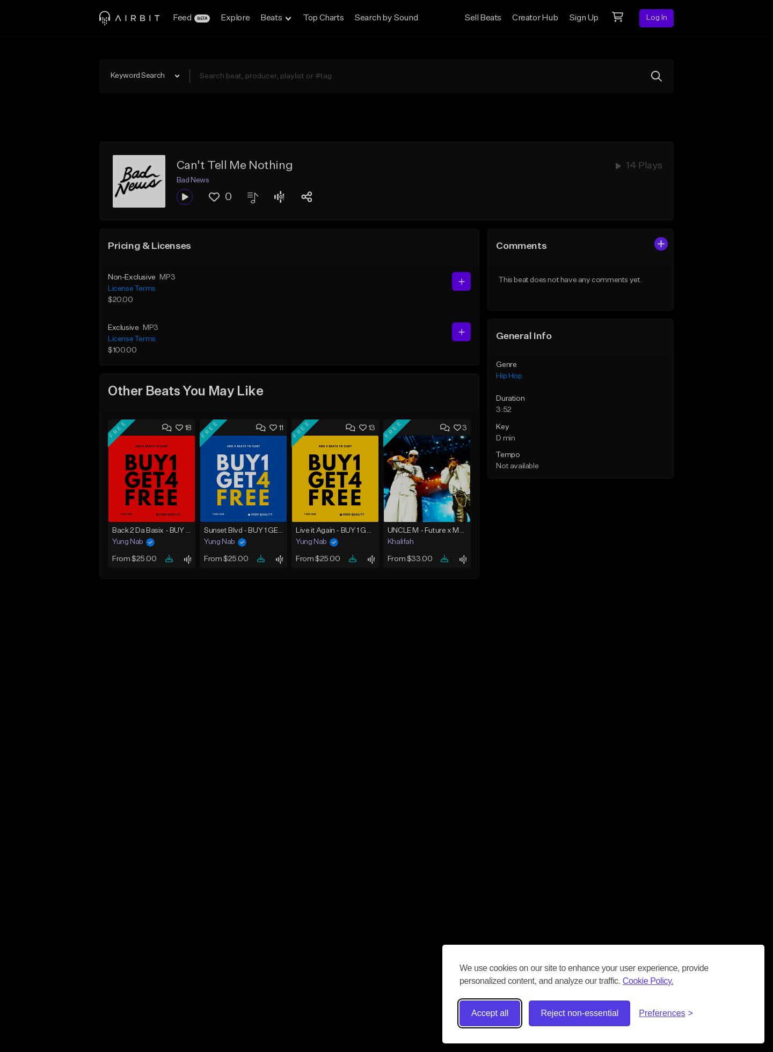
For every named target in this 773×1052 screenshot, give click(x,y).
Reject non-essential (579, 1013)
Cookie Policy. (648, 980)
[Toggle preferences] (666, 1013)
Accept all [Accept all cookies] (489, 1013)
